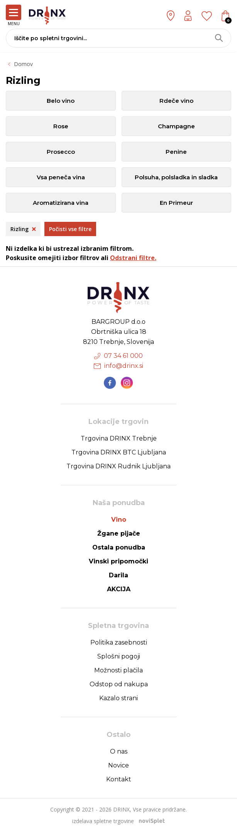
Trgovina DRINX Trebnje (119, 438)
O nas (118, 751)
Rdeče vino (176, 100)
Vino (118, 519)
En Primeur (176, 202)
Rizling (23, 229)
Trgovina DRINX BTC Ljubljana (118, 452)
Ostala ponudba (118, 547)
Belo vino (60, 100)
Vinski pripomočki (118, 561)
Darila (118, 575)
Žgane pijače (118, 533)
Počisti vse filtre (70, 229)
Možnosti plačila (118, 670)
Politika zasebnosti (118, 642)
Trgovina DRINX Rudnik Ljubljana (118, 466)
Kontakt (118, 779)
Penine (176, 151)
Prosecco (61, 151)
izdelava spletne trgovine (103, 821)
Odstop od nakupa (119, 684)
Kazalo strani (118, 698)
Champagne (176, 126)
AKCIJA (118, 589)
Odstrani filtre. (133, 258)
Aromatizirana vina (60, 202)
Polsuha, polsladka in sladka (176, 177)
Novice (118, 765)
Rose (60, 126)
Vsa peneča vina (61, 177)
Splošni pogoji (118, 656)
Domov (23, 64)
